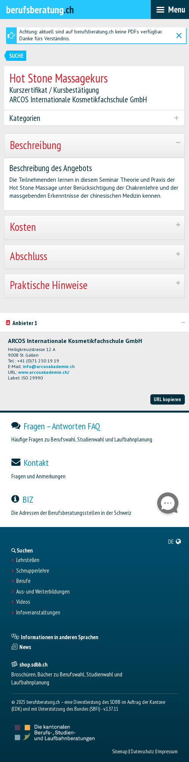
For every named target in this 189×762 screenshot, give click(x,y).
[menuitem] (174, 541)
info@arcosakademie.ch (49, 366)
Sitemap (119, 751)
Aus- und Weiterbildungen (43, 591)
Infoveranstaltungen (38, 612)
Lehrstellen (27, 560)
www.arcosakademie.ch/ (43, 372)
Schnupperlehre (32, 570)
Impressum (168, 751)
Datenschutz (142, 751)
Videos (23, 601)
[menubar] (170, 9)
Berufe (23, 581)
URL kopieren (167, 399)
